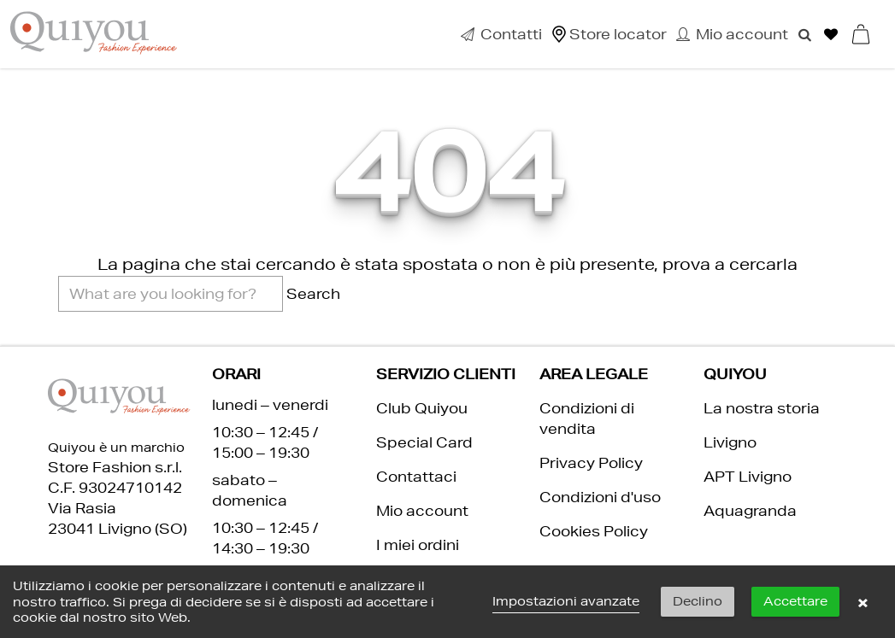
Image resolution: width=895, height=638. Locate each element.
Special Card (424, 442)
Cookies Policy (593, 531)
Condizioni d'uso (600, 497)
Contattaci (416, 476)
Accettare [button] (795, 601)
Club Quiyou (422, 408)
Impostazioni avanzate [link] (565, 601)
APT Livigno (748, 476)
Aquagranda (750, 510)
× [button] (863, 602)
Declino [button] (697, 601)
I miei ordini (417, 544)
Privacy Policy (591, 462)
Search (313, 293)
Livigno (730, 442)
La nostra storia (762, 408)
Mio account (422, 510)
